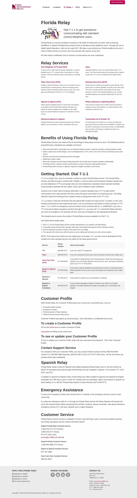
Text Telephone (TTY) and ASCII (54, 67)
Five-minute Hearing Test (21, 481)
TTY (43, 250)
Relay (67, 7)
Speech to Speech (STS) (51, 102)
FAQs (77, 7)
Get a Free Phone (117, 2)
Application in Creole (19, 479)
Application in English (19, 474)
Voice (88, 67)
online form (54, 327)
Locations (57, 7)
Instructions (45, 332)
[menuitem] (46, 7)
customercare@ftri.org (101, 481)
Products (46, 7)
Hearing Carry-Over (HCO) (96, 82)
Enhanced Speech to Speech (53, 119)
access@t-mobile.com (49, 437)
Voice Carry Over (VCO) (50, 82)
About (86, 7)
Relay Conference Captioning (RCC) (100, 102)
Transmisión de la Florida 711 (98, 119)
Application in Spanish (20, 476)
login (74, 340)
